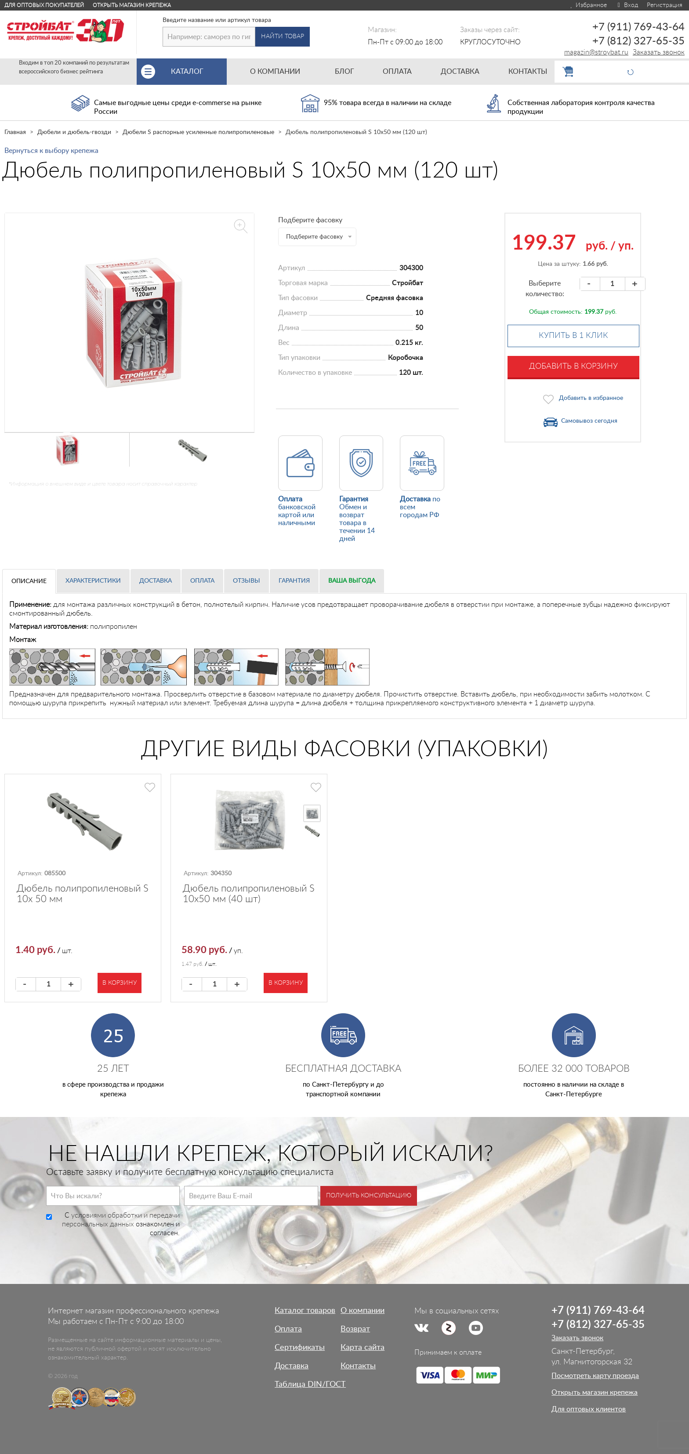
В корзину (119, 983)
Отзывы (246, 581)
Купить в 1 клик (573, 336)
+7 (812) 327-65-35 (638, 41)
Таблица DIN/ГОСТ (310, 1385)
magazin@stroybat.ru (596, 52)
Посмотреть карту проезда (595, 1375)
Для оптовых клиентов (588, 1409)
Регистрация (664, 5)
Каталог (199, 71)
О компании (362, 1311)
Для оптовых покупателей (44, 5)
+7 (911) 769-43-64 (638, 27)
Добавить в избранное (591, 398)
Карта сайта (362, 1348)
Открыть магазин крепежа (132, 5)
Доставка (155, 581)
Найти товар (282, 36)
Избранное (588, 5)
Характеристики (93, 581)
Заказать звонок (659, 52)
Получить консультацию (368, 1196)
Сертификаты (300, 1348)
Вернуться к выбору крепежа (51, 150)
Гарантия (294, 581)
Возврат (355, 1329)
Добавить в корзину (573, 366)
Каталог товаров (305, 1311)
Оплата (202, 581)
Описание (29, 581)
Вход (627, 5)
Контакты (358, 1366)
